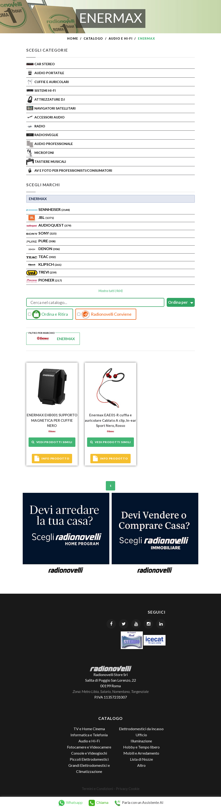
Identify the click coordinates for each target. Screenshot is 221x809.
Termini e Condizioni (97, 788)
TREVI (47, 272)
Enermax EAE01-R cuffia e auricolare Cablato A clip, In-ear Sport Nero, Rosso (110, 420)
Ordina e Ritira (48, 314)
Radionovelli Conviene (104, 314)
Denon (49, 248)
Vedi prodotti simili (52, 442)
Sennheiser (54, 209)
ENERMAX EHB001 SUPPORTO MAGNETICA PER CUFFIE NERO (52, 420)
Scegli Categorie (47, 50)
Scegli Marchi (43, 184)
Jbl (46, 217)
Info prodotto (51, 458)
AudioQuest (54, 225)
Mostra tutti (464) (110, 291)
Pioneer (50, 280)
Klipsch (49, 264)
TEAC (47, 256)
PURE (46, 241)
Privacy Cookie (128, 788)
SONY (47, 233)
